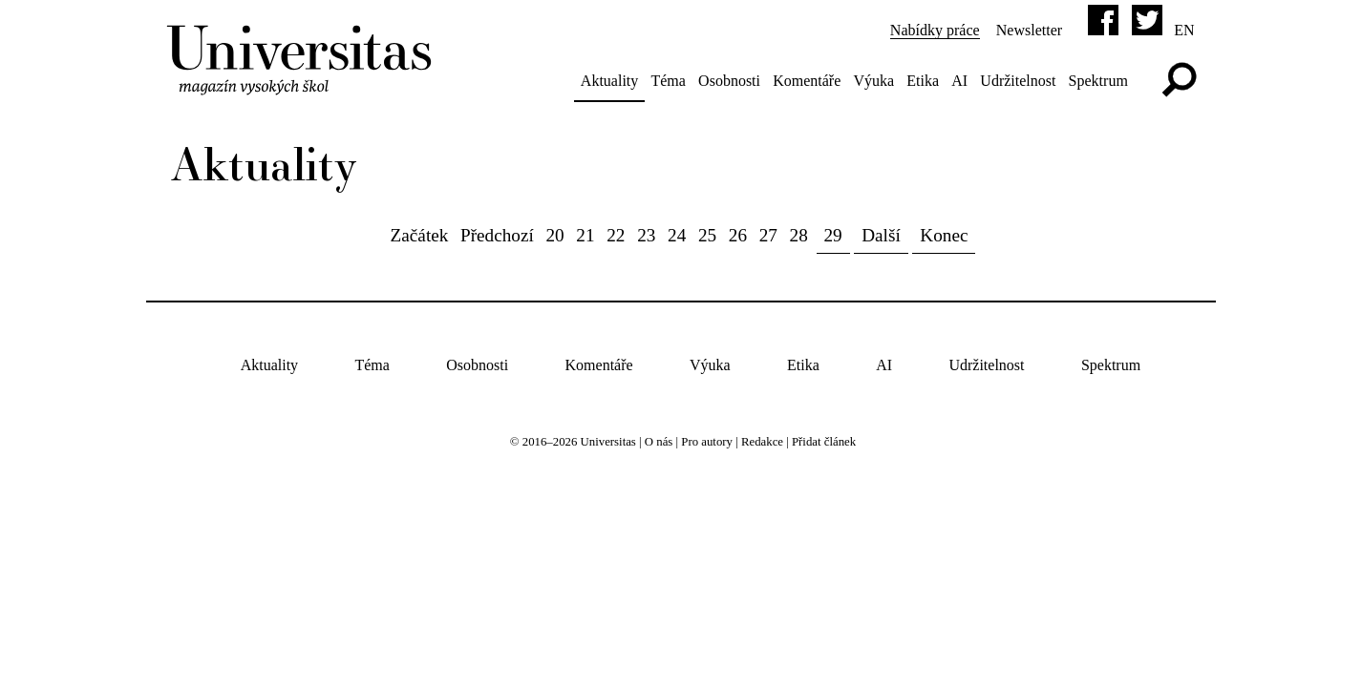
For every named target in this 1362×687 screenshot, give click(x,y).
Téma (667, 81)
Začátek (420, 235)
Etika (922, 81)
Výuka (873, 81)
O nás (659, 441)
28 (799, 235)
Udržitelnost (1017, 81)
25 (707, 235)
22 (616, 235)
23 (646, 235)
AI (959, 81)
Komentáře (807, 81)
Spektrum (1098, 81)
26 (738, 235)
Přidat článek (824, 441)
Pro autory (707, 441)
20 (554, 235)
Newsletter (1029, 30)
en (1184, 30)
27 (768, 235)
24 (677, 235)
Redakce (762, 441)
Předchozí (497, 235)
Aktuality (609, 81)
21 (585, 235)
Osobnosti (729, 81)
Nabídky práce (935, 30)
